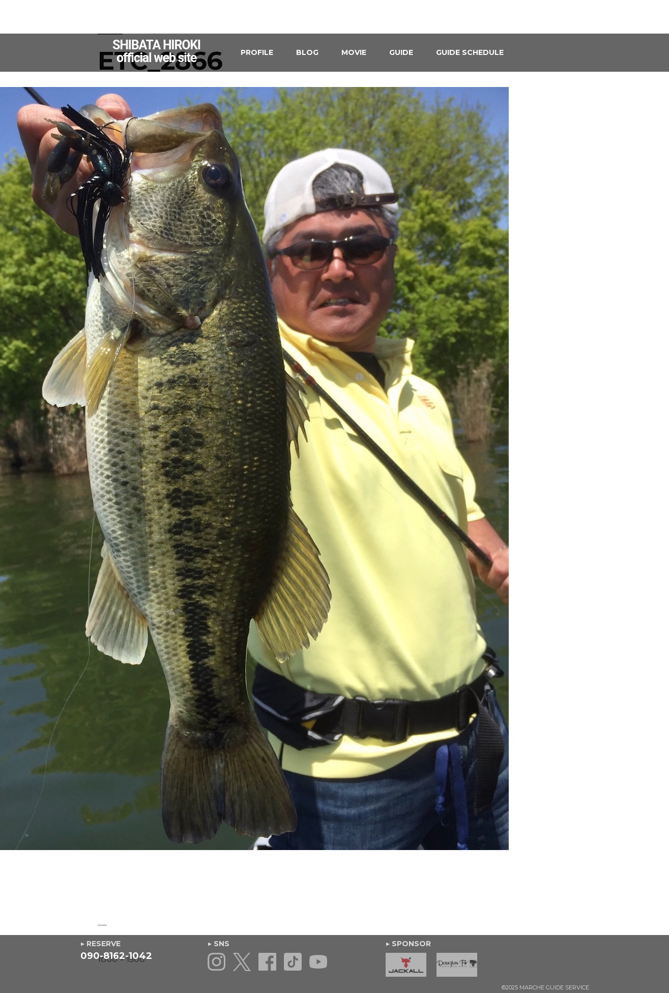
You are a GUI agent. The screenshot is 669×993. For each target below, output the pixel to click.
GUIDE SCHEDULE (470, 52)
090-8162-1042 (116, 955)
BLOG (307, 52)
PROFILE (257, 52)
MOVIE (353, 52)
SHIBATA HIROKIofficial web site (156, 51)
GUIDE (401, 52)
